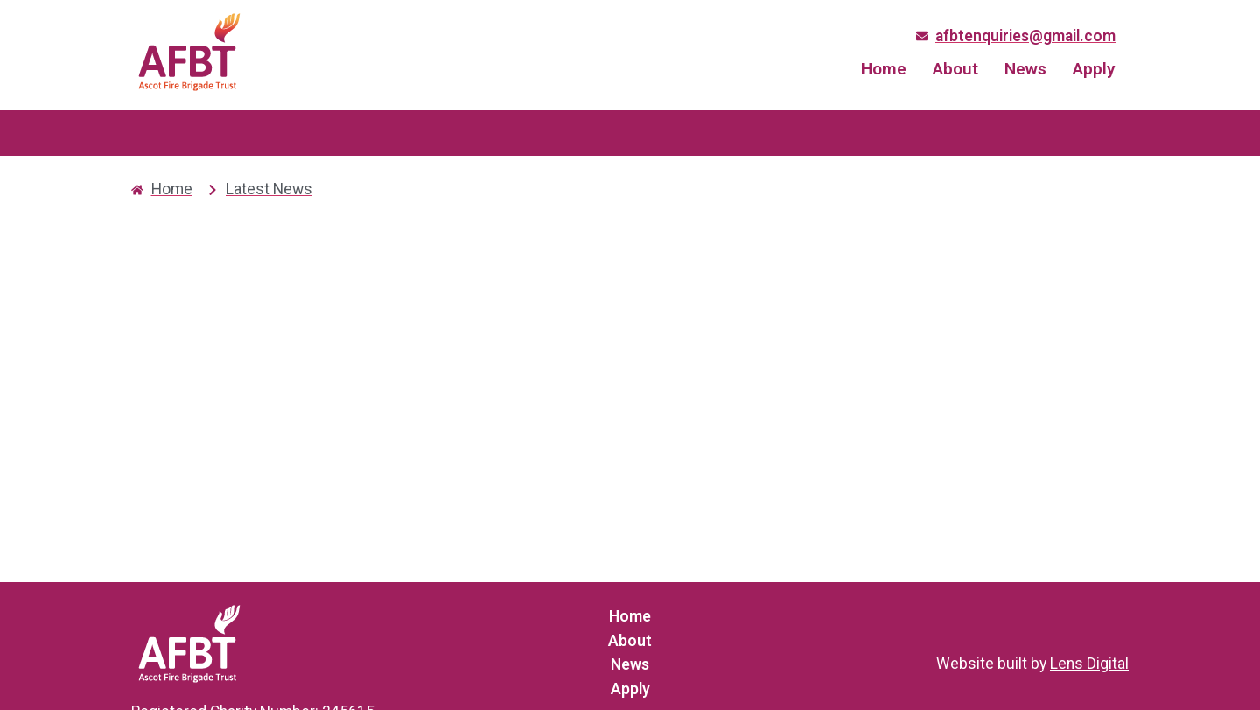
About (955, 69)
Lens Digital (1089, 663)
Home (883, 69)
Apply (1094, 69)
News (1025, 69)
